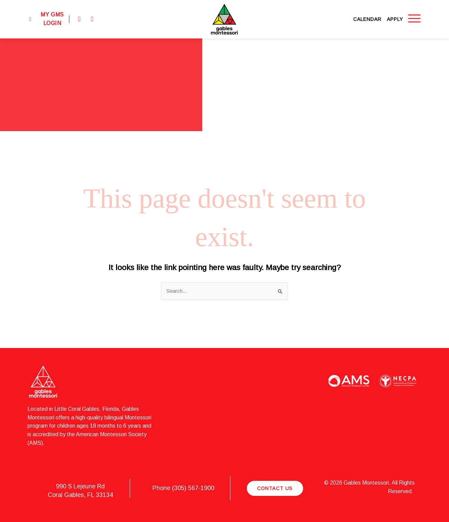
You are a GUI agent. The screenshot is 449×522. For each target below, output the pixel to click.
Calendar (367, 19)
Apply (395, 19)
